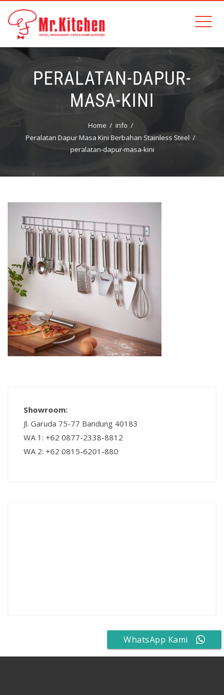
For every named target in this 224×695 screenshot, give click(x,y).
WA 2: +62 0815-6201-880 (71, 451)
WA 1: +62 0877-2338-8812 (73, 437)
